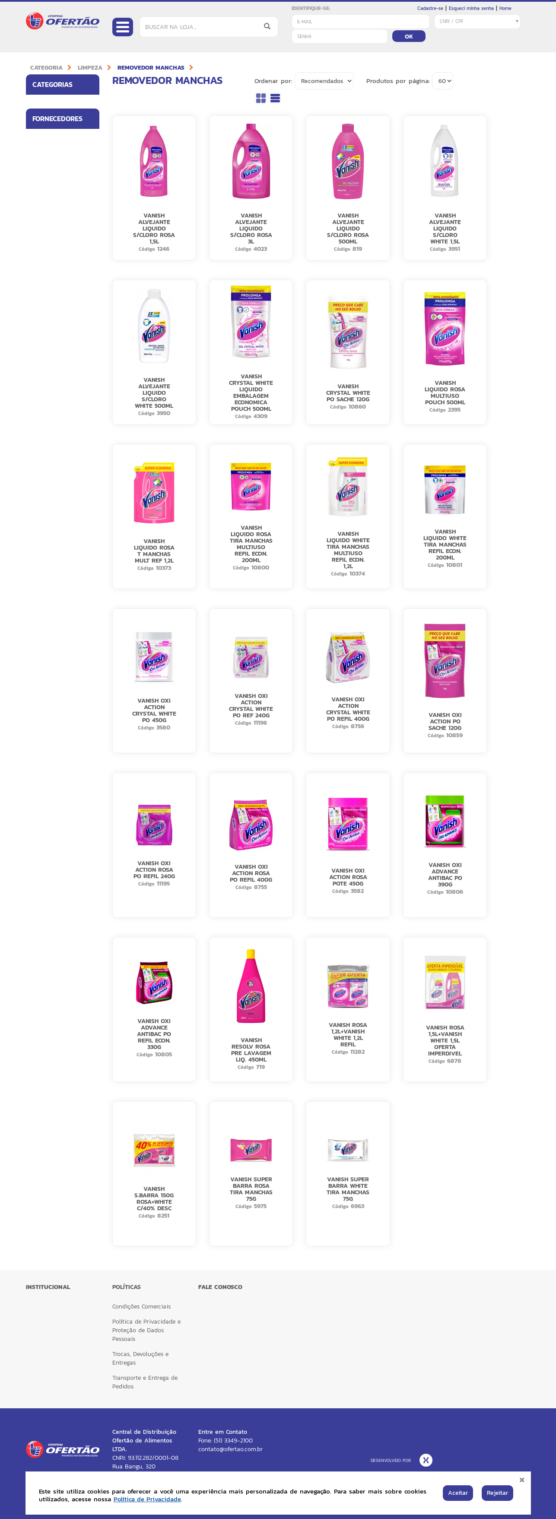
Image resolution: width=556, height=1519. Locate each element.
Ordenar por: (273, 80)
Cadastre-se (430, 8)
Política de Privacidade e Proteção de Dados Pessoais (146, 1330)
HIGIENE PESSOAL (54, 104)
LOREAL (42, 313)
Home (505, 8)
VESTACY (44, 406)
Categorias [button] (65, 84)
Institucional (48, 1287)
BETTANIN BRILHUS (56, 239)
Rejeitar (497, 1492)
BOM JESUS (46, 257)
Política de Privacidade (148, 1499)
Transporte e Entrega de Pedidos (145, 1382)
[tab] (62, 84)
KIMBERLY (45, 294)
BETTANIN (45, 220)
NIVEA (40, 332)
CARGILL (43, 276)
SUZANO (43, 388)
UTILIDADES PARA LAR (54, 144)
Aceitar (458, 1492)
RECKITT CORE (50, 350)
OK (409, 36)
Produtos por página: (398, 80)
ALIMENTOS (46, 122)
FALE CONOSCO (220, 1287)
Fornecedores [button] (65, 200)
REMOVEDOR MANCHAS (151, 67)
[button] (90, 103)
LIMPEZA (90, 67)
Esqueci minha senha (471, 8)
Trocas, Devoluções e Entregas (140, 1358)
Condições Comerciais (141, 1306)
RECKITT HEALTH (53, 369)
